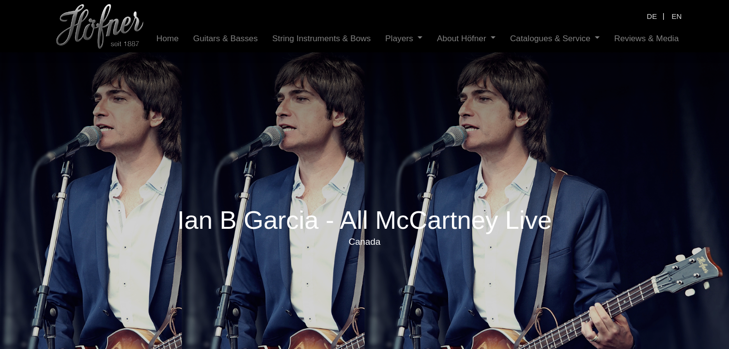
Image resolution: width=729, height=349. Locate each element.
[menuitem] (167, 38)
